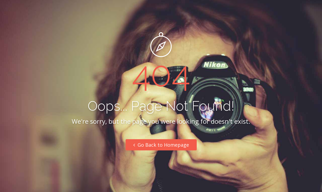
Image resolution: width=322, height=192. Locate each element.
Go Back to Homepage (161, 145)
